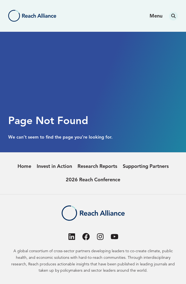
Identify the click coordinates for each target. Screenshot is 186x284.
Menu (156, 16)
